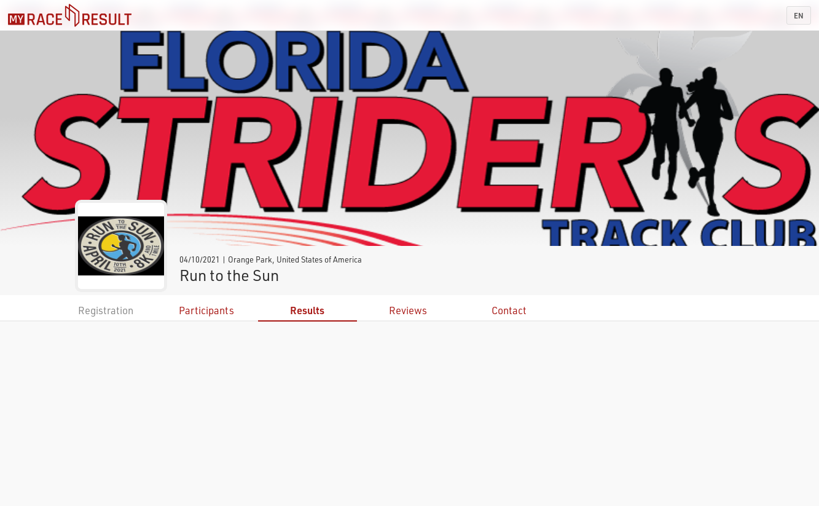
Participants (206, 310)
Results (307, 310)
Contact (509, 310)
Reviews (408, 310)
